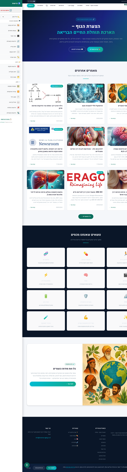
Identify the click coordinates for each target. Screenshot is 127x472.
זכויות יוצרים (80, 459)
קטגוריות (48, 6)
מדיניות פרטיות (79, 452)
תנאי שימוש (80, 456)
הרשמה (8, 5)
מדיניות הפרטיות (48, 467)
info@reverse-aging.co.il (20, 438)
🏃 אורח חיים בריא (51, 432)
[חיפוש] (24, 5)
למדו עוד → (47, 384)
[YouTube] (116, 442)
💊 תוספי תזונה (51, 436)
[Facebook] (120, 442)
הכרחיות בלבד (17, 468)
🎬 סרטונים (53, 446)
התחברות (18, 5)
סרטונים (39, 5)
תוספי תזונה (80, 439)
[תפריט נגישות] (4, 465)
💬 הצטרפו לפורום (55, 49)
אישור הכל (29, 468)
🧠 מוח (54, 439)
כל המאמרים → (63, 216)
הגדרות (6, 468)
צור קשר (81, 449)
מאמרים (57, 5)
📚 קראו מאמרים (73, 49)
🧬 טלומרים (52, 442)
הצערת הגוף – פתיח (70, 5)
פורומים (30, 5)
